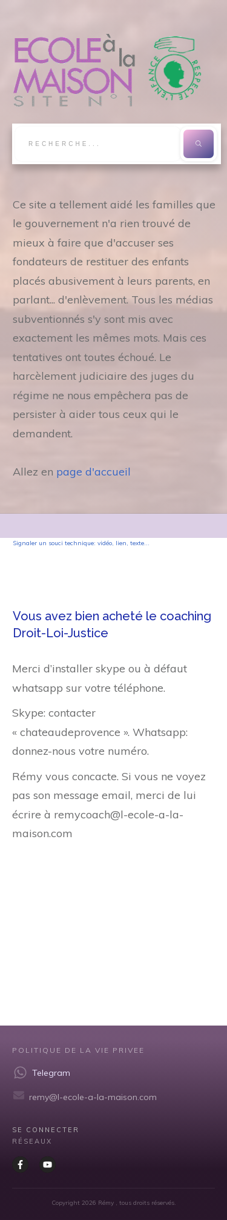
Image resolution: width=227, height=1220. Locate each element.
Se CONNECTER (45, 1130)
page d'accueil (93, 472)
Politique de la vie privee (78, 1050)
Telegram (51, 1072)
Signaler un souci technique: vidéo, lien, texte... (81, 543)
